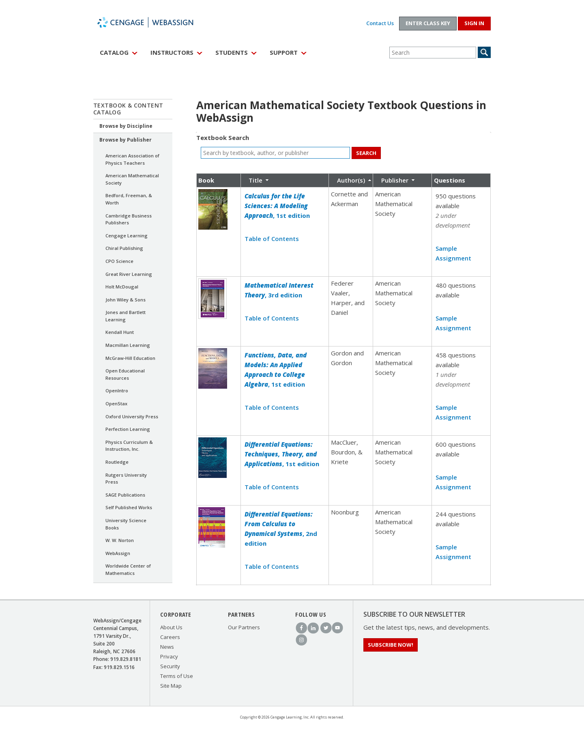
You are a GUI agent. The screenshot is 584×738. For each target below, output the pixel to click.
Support (284, 52)
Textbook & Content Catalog (128, 108)
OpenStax (116, 403)
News (167, 646)
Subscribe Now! (390, 644)
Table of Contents (272, 239)
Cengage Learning (126, 235)
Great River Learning (128, 274)
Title (255, 180)
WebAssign (154, 22)
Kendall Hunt (119, 332)
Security (170, 666)
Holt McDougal (121, 287)
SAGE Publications (125, 495)
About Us (171, 627)
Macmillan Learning (127, 345)
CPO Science (119, 261)
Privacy (169, 656)
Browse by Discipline (125, 126)
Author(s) (351, 180)
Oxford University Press (131, 416)
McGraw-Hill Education (130, 358)
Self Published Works (128, 507)
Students (231, 52)
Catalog (114, 52)
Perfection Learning (127, 429)
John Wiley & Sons (125, 300)
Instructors (171, 52)
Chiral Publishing (124, 248)
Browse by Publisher (125, 139)
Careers (170, 637)
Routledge (117, 462)
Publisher (394, 180)
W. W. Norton (119, 540)
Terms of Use (176, 676)
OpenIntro (116, 390)
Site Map (171, 685)
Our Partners (244, 627)
